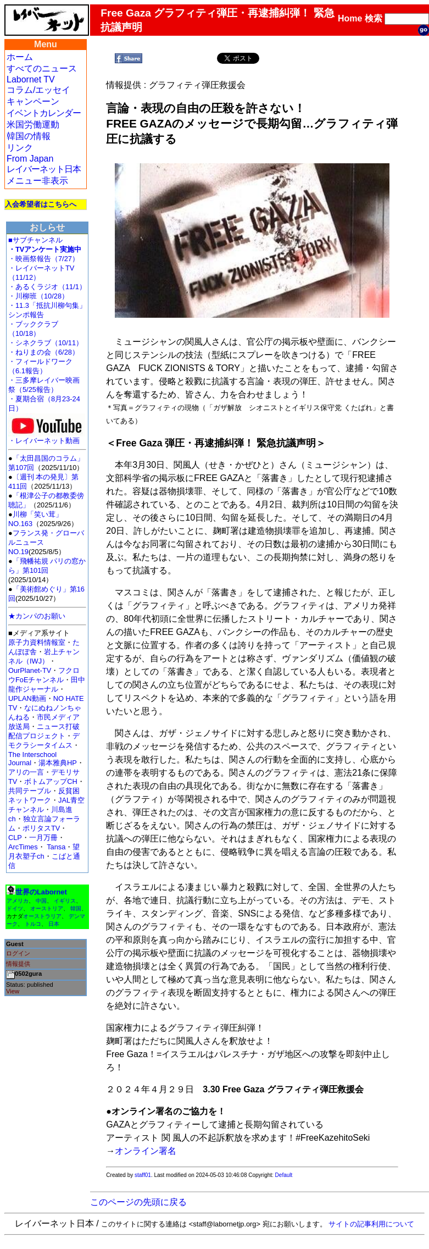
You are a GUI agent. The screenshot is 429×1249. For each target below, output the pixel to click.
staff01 (143, 1175)
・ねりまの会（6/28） (43, 352)
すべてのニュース (42, 68)
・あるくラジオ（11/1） (47, 287)
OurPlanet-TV (29, 670)
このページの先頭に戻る (138, 1202)
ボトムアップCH (50, 781)
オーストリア (46, 908)
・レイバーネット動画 (46, 437)
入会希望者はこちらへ (40, 204)
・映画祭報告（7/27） (43, 259)
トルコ (33, 924)
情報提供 (18, 963)
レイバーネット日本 (44, 169)
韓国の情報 (29, 136)
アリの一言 (26, 772)
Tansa (56, 847)
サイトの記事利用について (371, 1224)
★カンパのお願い (36, 616)
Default (284, 1175)
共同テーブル (29, 791)
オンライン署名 (145, 1151)
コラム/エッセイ (38, 90)
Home (350, 18)
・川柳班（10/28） (38, 296)
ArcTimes (23, 847)
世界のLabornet (41, 892)
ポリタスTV (41, 828)
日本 (53, 924)
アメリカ (18, 901)
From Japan (30, 158)
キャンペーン (33, 101)
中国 (41, 901)
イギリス (65, 901)
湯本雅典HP (57, 763)
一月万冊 (43, 837)
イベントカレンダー (44, 113)
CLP (15, 837)
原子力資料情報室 (36, 642)
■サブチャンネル (35, 240)
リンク (20, 147)
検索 (373, 18)
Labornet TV (31, 79)
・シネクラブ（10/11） (45, 343)
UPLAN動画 (27, 698)
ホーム (20, 57)
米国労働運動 (33, 124)
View (12, 991)
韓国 (75, 908)
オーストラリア (42, 916)
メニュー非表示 (37, 180)
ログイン (18, 953)
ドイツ (15, 908)
